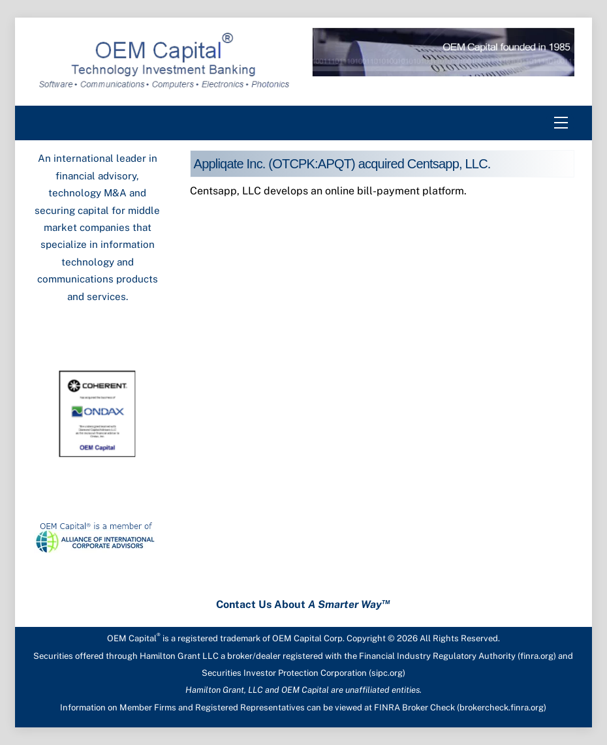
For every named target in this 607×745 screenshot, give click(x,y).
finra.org (536, 656)
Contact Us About (303, 604)
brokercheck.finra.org (501, 707)
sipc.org (387, 673)
